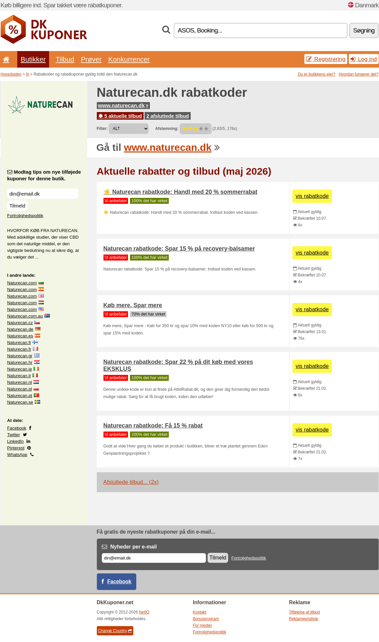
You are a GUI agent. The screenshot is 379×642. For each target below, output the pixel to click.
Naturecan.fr (19, 349)
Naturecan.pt (19, 395)
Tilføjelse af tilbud (304, 612)
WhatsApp (17, 454)
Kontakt (200, 612)
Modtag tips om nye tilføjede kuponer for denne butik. (44, 175)
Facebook (17, 428)
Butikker (33, 59)
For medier (202, 625)
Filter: (102, 128)
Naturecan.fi (19, 342)
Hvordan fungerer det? (358, 74)
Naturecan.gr (19, 355)
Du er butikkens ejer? (316, 74)
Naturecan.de (20, 329)
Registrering (326, 59)
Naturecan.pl (19, 388)
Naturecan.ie (19, 369)
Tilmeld (18, 205)
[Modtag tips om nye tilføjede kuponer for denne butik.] (42, 194)
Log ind (363, 59)
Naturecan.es (20, 335)
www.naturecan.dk (123, 105)
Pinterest (16, 447)
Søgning (363, 30)
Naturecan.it (19, 375)
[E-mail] (154, 558)
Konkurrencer (129, 59)
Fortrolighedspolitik (25, 215)
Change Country (115, 630)
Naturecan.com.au (25, 316)
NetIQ (144, 612)
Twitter (13, 434)
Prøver (91, 59)
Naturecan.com (22, 282)
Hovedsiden (11, 74)
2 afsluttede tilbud (167, 116)
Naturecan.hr (19, 362)
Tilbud (65, 59)
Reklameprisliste (303, 618)
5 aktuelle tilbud (120, 116)
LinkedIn (15, 441)
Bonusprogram (206, 618)
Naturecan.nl (19, 382)
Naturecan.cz (20, 322)
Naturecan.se (20, 402)
